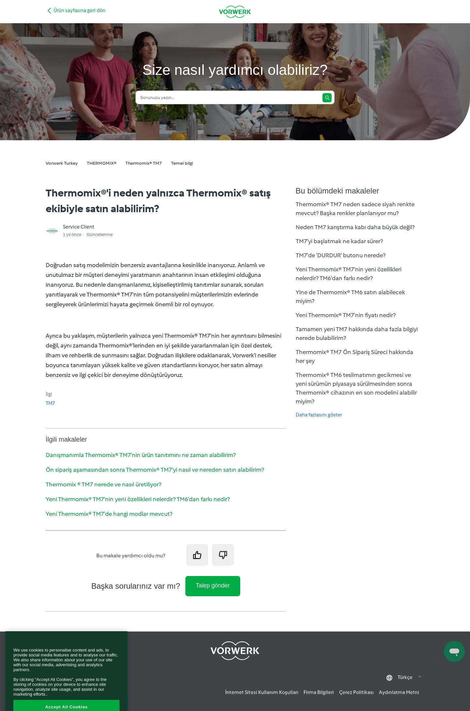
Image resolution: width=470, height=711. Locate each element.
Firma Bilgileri (319, 692)
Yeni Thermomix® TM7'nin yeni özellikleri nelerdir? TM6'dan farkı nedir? (138, 499)
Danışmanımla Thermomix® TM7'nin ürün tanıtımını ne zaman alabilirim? (141, 455)
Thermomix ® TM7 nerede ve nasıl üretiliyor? (103, 484)
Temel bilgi (182, 163)
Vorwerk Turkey (62, 163)
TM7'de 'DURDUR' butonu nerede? (340, 255)
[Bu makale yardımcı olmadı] (223, 555)
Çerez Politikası (356, 692)
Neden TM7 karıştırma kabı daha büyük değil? (355, 227)
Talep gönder (213, 585)
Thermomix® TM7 (143, 163)
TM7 (50, 403)
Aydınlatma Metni (399, 692)
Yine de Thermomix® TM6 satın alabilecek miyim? (350, 297)
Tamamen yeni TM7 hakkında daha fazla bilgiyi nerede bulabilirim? (357, 334)
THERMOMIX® (101, 163)
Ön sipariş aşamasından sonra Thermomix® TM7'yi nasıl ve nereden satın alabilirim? (155, 469)
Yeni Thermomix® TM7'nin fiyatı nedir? (346, 315)
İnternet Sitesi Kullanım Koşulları (261, 692)
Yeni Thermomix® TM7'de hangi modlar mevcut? (109, 513)
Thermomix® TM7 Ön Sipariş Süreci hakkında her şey (354, 356)
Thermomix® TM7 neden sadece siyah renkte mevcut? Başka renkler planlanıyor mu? (355, 209)
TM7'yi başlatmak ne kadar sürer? (339, 241)
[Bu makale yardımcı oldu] (197, 555)
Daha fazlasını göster (319, 415)
